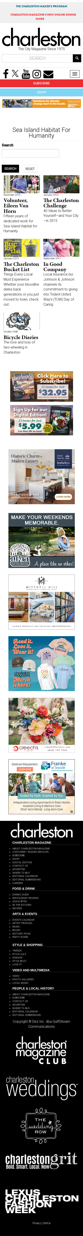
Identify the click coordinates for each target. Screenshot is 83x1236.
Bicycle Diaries (21, 337)
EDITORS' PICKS (21, 933)
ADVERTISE (18, 869)
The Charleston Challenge (61, 202)
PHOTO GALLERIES (23, 979)
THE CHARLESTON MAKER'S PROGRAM (41, 6)
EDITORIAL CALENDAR (25, 876)
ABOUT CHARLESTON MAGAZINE (31, 848)
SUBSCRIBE (41, 83)
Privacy (37, 1223)
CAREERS (17, 883)
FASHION (17, 957)
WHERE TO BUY (21, 872)
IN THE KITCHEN (21, 905)
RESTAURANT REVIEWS (25, 898)
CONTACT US (20, 865)
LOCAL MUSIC (20, 983)
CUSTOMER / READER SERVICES (30, 852)
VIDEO (15, 976)
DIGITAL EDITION (22, 862)
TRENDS (17, 950)
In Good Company (54, 266)
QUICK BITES (19, 901)
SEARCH (10, 168)
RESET (30, 169)
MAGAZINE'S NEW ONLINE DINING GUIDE (43, 16)
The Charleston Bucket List (21, 266)
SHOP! (41, 92)
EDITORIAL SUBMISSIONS (26, 879)
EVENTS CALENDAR (23, 919)
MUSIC (16, 926)
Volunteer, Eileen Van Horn (16, 205)
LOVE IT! (17, 964)
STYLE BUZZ (19, 961)
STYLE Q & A (19, 954)
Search (7, 145)
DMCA (47, 1223)
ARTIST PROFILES (22, 923)
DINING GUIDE (20, 894)
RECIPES (17, 908)
